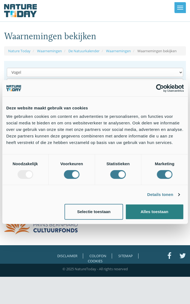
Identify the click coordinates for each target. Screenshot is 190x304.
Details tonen (160, 194)
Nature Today (19, 50)
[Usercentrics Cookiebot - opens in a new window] (160, 88)
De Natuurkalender (83, 50)
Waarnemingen (49, 50)
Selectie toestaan (94, 211)
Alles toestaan (154, 211)
